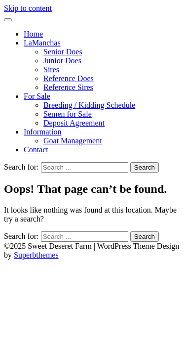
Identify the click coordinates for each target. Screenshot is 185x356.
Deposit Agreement (74, 123)
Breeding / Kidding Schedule (89, 105)
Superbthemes (36, 255)
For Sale (37, 96)
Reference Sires (68, 87)
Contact (36, 149)
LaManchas (42, 43)
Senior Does (62, 51)
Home (33, 34)
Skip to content (28, 8)
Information (42, 132)
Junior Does (62, 60)
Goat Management (72, 140)
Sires (51, 69)
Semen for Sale (67, 114)
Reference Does (68, 78)
